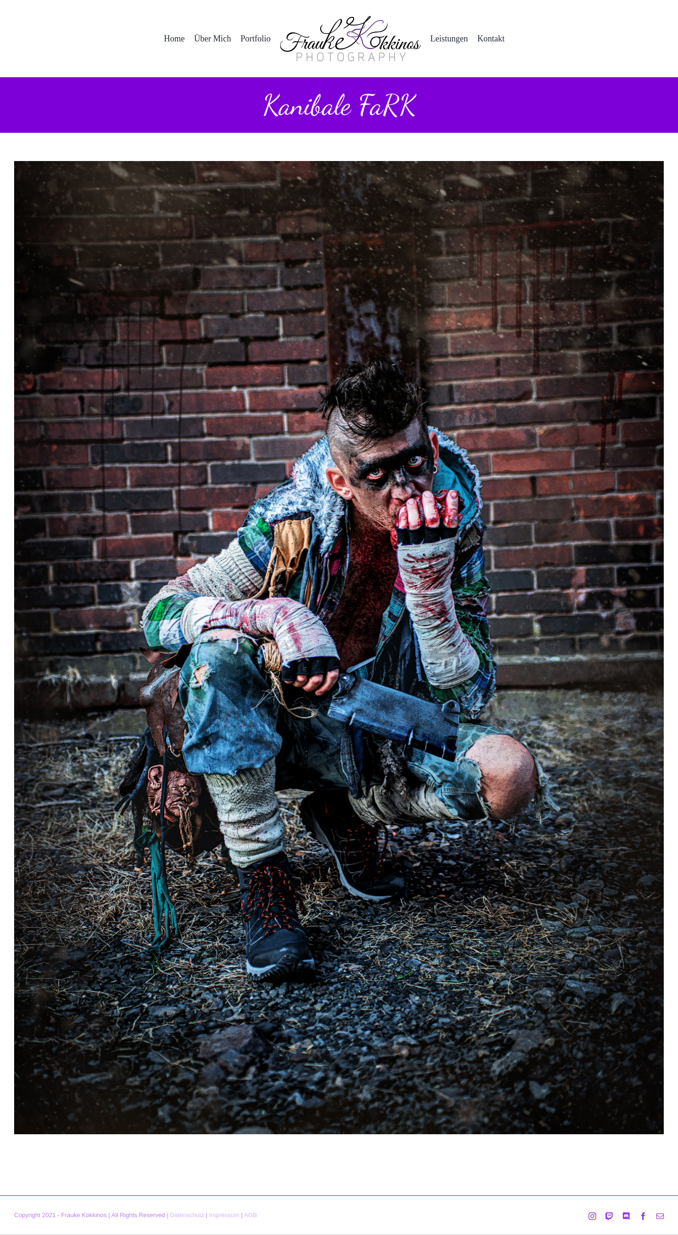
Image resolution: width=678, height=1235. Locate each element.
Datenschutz (187, 1215)
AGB (250, 1215)
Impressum (224, 1215)
